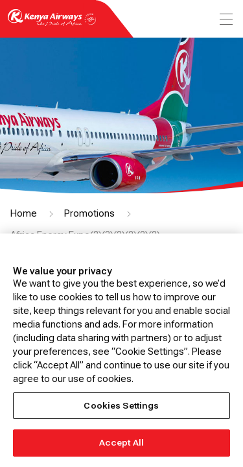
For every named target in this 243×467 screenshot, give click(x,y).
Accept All (121, 443)
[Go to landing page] (52, 25)
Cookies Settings (121, 406)
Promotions (89, 213)
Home (23, 213)
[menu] (224, 19)
